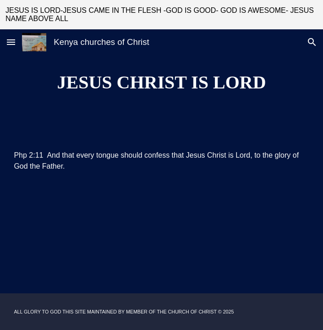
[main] (161, 82)
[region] (161, 14)
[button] (11, 42)
